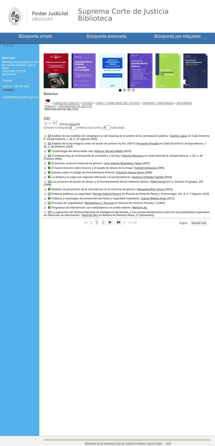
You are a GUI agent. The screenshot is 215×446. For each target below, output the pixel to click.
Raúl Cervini (158, 181)
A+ (11, 45)
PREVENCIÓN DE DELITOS (75, 106)
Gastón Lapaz (178, 135)
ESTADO (87, 103)
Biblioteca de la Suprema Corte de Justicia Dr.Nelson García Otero (124, 443)
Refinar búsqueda (69, 123)
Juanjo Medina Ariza (153, 198)
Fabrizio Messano (133, 155)
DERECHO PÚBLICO (66, 103)
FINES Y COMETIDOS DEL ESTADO (118, 103)
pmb (168, 443)
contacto (8, 89)
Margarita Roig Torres (150, 189)
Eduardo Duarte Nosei (130, 172)
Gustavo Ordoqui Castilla (148, 177)
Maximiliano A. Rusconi (99, 203)
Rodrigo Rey (90, 215)
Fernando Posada (148, 143)
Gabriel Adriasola (145, 168)
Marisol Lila (139, 207)
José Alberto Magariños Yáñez (123, 163)
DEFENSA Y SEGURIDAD (158, 103)
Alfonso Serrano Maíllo (109, 151)
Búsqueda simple (35, 36)
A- (4, 45)
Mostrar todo (199, 223)
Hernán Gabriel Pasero (107, 193)
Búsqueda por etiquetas (178, 36)
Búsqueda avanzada (106, 36)
